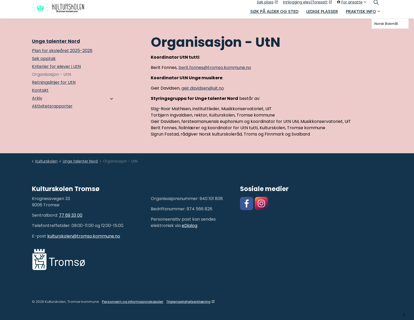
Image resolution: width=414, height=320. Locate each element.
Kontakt (40, 90)
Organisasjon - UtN (51, 74)
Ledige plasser (322, 14)
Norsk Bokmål (386, 23)
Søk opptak (44, 58)
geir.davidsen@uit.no (202, 88)
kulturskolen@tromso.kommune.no (83, 236)
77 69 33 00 (70, 215)
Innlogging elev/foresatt (307, 4)
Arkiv (37, 98)
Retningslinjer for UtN (54, 82)
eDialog (189, 225)
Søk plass (267, 4)
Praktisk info (361, 14)
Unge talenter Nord (56, 41)
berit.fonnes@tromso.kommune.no (214, 67)
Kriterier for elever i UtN (56, 66)
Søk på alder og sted (274, 14)
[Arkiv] (112, 99)
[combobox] (390, 23)
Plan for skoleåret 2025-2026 (62, 51)
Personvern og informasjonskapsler (132, 301)
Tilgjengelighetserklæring (190, 301)
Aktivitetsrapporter (52, 106)
